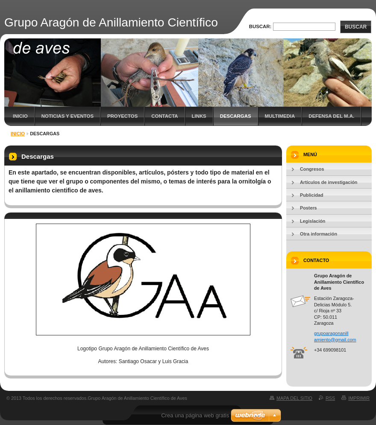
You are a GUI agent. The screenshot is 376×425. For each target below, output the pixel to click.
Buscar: (260, 26)
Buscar (356, 27)
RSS (330, 398)
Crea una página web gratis (195, 415)
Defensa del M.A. (331, 116)
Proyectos (122, 116)
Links (199, 116)
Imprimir (359, 398)
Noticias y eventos (67, 116)
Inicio (20, 116)
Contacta (164, 116)
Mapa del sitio (294, 398)
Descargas (235, 116)
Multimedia (280, 116)
